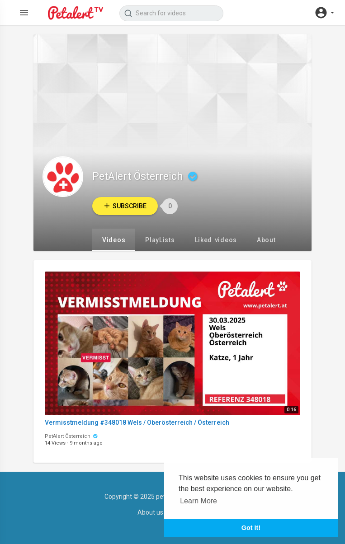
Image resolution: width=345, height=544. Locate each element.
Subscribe (125, 206)
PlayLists (160, 240)
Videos (113, 240)
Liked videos (216, 240)
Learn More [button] (198, 501)
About (266, 240)
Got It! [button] (250, 527)
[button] (324, 12)
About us (150, 512)
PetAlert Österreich (145, 176)
